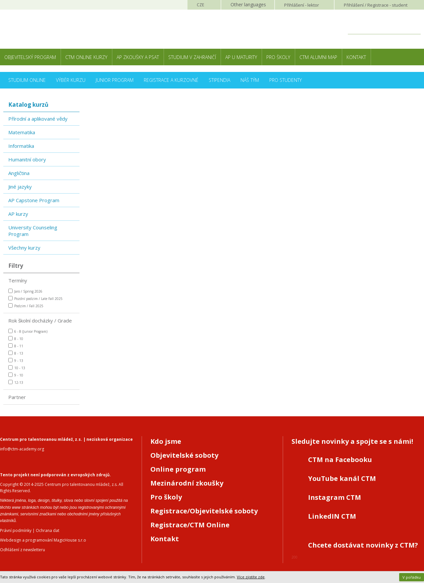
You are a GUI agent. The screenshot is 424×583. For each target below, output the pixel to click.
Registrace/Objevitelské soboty (204, 510)
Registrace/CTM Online (190, 524)
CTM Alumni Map (318, 57)
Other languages (248, 4)
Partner (17, 397)
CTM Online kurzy (86, 57)
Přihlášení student (375, 5)
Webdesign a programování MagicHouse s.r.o (43, 540)
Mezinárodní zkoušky (186, 483)
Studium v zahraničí (192, 57)
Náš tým (249, 80)
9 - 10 (15, 375)
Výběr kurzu (70, 80)
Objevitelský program (30, 57)
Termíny (17, 280)
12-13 (15, 382)
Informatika (21, 146)
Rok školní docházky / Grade (40, 320)
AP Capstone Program (33, 200)
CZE (200, 5)
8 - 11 (15, 345)
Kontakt (356, 57)
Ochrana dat (47, 530)
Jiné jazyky (20, 186)
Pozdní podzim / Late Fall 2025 (35, 298)
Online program (178, 469)
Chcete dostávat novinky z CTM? (363, 545)
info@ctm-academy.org (22, 449)
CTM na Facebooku (340, 459)
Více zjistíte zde (251, 576)
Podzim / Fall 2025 (25, 305)
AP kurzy (18, 213)
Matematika (21, 132)
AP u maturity (241, 57)
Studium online (27, 80)
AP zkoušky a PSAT (138, 57)
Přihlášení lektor (301, 5)
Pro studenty (285, 80)
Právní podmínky (15, 530)
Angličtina (18, 173)
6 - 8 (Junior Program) (27, 331)
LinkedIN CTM (332, 516)
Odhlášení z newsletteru (22, 550)
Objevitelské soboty (184, 455)
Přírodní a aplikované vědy (38, 118)
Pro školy (278, 57)
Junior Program (114, 80)
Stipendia (219, 80)
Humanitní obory (27, 159)
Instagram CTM (334, 497)
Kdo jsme (165, 441)
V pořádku (411, 577)
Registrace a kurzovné (171, 80)
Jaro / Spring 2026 (25, 291)
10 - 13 (16, 367)
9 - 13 (15, 360)
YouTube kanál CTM (342, 478)
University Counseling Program (32, 230)
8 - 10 (15, 338)
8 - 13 (15, 353)
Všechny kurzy (24, 247)
